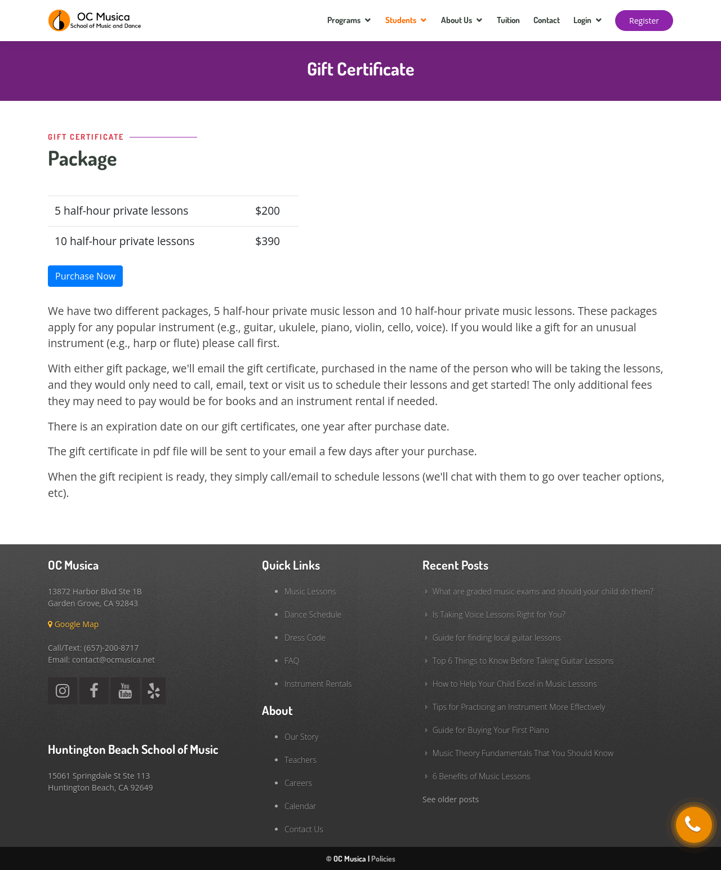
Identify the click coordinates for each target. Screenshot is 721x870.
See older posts (450, 799)
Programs (343, 20)
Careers (298, 783)
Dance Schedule (312, 614)
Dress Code (305, 637)
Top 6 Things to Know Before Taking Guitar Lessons (523, 660)
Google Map (73, 624)
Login (582, 20)
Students (400, 20)
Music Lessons (310, 591)
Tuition (508, 20)
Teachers (300, 759)
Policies (383, 858)
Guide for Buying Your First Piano (491, 730)
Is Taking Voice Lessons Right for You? (499, 614)
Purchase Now (85, 276)
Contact (546, 20)
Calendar (300, 806)
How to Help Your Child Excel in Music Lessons (515, 683)
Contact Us (303, 829)
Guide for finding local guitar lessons (497, 637)
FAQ (291, 660)
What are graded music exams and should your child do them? (543, 591)
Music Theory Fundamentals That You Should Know (523, 753)
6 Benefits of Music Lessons (482, 776)
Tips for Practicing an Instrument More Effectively (519, 707)
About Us (456, 20)
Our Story (301, 736)
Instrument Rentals (317, 683)
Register (644, 20)
